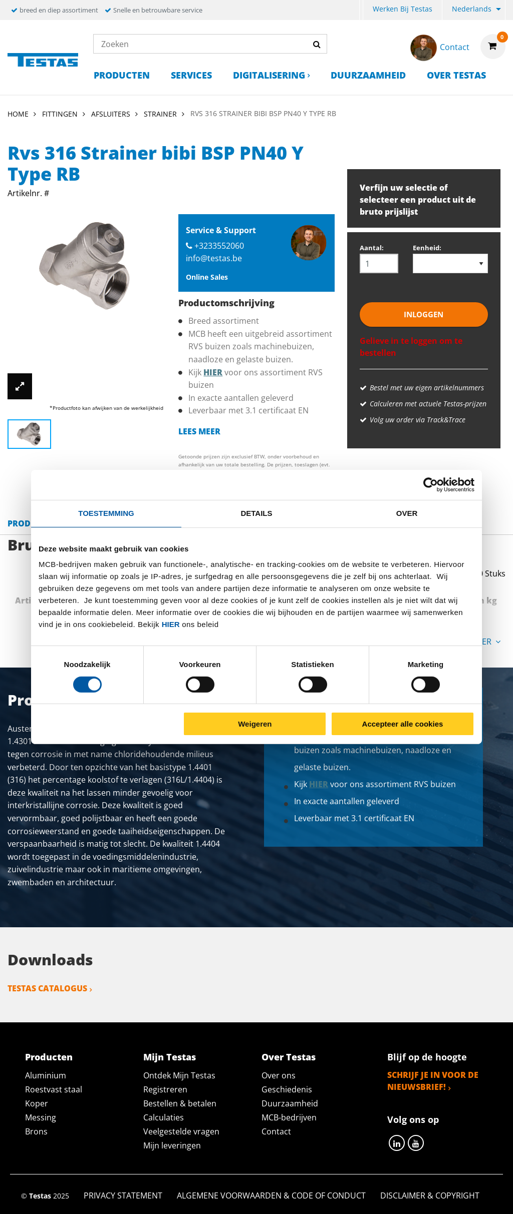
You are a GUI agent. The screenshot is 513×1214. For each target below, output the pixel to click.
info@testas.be (214, 258)
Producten (122, 75)
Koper (36, 1103)
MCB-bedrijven (289, 1117)
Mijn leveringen (172, 1145)
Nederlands (471, 9)
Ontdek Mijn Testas (179, 1075)
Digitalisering (269, 75)
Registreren (165, 1089)
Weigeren (255, 724)
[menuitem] (361, 10)
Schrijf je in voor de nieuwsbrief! (432, 1080)
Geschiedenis (287, 1089)
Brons (36, 1131)
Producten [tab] (49, 1057)
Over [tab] (407, 513)
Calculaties (163, 1117)
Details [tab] (256, 513)
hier (171, 624)
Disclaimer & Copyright (429, 1195)
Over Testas (456, 75)
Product (27, 523)
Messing (40, 1117)
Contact (276, 1131)
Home (18, 114)
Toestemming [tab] (106, 513)
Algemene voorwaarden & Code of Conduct (271, 1195)
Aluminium (45, 1075)
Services (191, 75)
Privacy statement (123, 1195)
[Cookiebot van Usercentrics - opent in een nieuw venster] (430, 484)
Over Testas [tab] (289, 1057)
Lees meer (199, 431)
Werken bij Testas (402, 9)
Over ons (279, 1075)
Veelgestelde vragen (181, 1131)
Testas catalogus (47, 988)
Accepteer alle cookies (402, 724)
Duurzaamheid (368, 75)
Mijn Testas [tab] (169, 1057)
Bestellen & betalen (179, 1103)
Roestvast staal (53, 1089)
